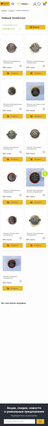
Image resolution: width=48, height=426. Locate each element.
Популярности (9, 29)
